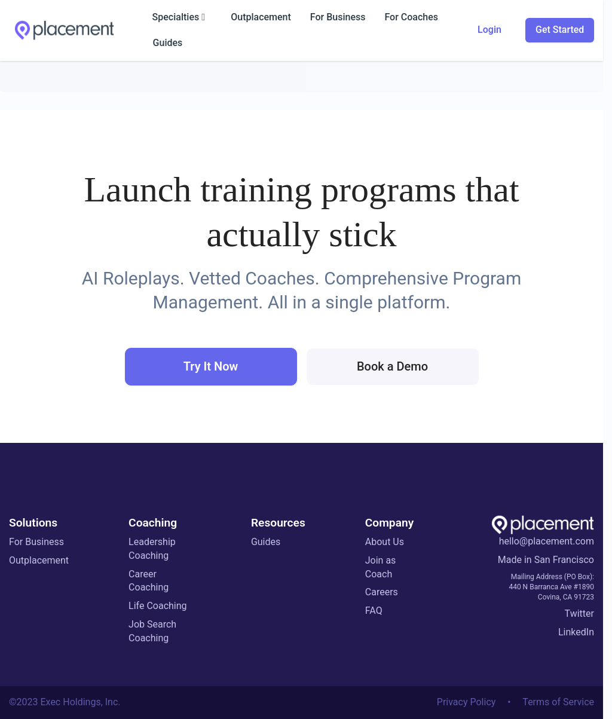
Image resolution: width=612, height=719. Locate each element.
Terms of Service (558, 702)
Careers (381, 592)
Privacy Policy (466, 702)
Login (489, 29)
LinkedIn (576, 632)
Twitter (579, 613)
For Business (36, 541)
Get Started (560, 29)
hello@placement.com (546, 541)
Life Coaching (157, 605)
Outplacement (39, 560)
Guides (265, 541)
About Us (384, 541)
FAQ (373, 610)
